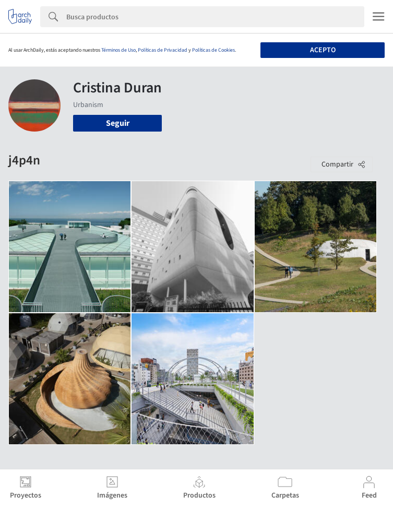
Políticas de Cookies (213, 50)
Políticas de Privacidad (162, 50)
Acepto (323, 50)
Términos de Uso (118, 50)
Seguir (117, 123)
